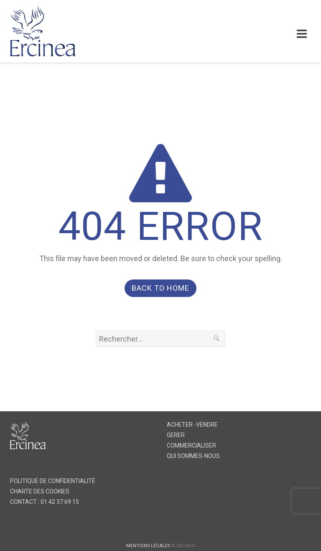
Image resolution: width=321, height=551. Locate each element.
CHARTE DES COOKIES (39, 491)
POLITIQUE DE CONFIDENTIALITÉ (52, 481)
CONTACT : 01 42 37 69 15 (44, 501)
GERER (176, 435)
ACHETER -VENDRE (192, 424)
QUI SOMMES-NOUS (193, 456)
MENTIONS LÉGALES (148, 545)
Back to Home (160, 288)
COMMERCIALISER (191, 445)
